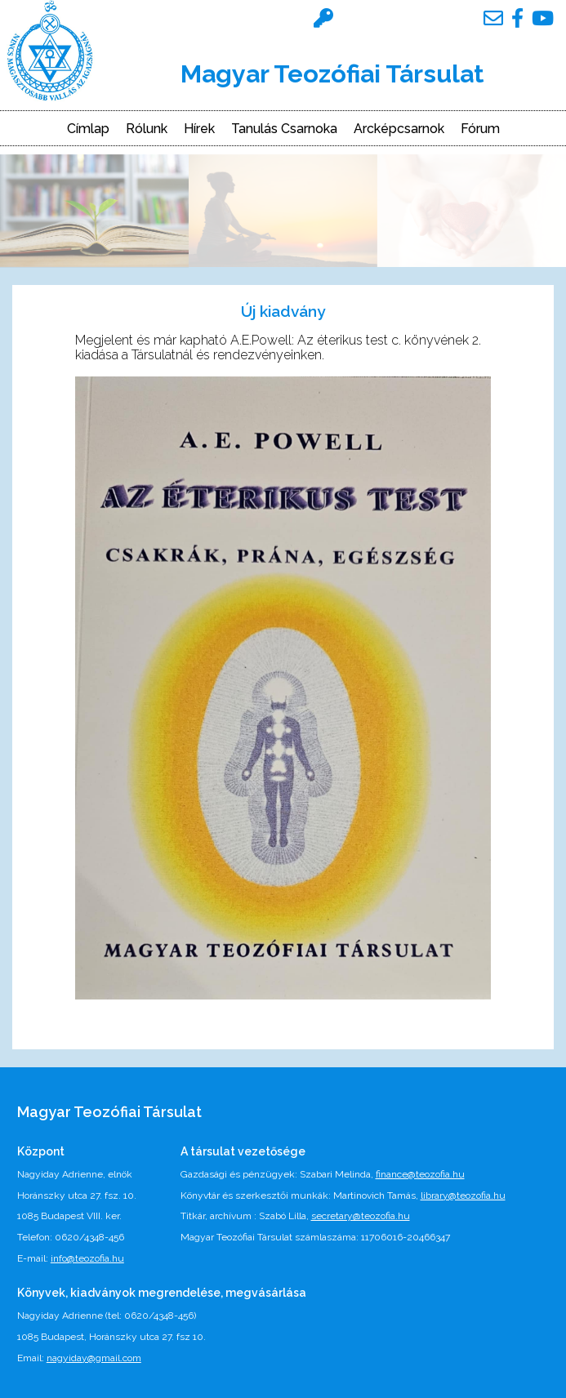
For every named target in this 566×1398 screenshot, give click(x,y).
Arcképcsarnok (399, 129)
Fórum (480, 129)
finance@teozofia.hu (420, 1174)
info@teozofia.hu (87, 1258)
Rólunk (146, 129)
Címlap (88, 129)
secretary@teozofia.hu (360, 1216)
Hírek (199, 129)
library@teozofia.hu (463, 1195)
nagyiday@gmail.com (94, 1358)
